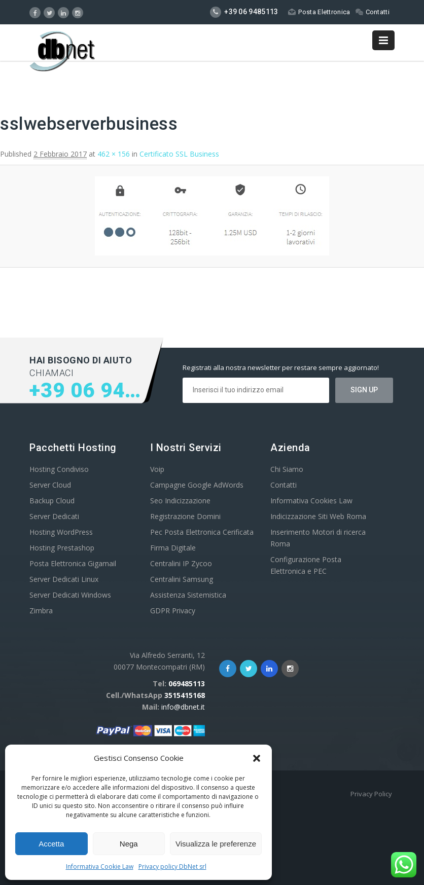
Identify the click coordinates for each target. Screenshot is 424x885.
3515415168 (184, 695)
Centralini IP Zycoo (181, 563)
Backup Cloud (52, 500)
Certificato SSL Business (179, 154)
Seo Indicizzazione (180, 500)
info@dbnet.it (183, 707)
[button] (257, 758)
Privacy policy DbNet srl (172, 866)
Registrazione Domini (185, 516)
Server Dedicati (54, 516)
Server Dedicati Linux (63, 579)
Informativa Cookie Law (99, 866)
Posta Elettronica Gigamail (72, 563)
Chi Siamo (286, 469)
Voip (157, 469)
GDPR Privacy (172, 610)
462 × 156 (113, 154)
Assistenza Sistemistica (188, 595)
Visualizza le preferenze (215, 843)
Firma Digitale (173, 547)
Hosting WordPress (61, 532)
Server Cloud (50, 485)
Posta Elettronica (319, 12)
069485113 (186, 683)
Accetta (51, 843)
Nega (129, 843)
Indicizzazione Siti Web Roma (318, 516)
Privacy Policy (371, 793)
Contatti (373, 12)
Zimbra (41, 610)
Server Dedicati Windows (70, 595)
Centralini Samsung (181, 579)
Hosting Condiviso (59, 469)
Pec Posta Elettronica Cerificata (202, 532)
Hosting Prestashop (61, 547)
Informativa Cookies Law (311, 500)
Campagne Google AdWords (196, 485)
